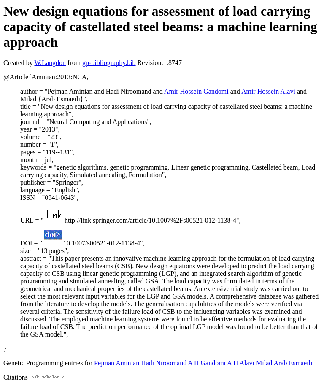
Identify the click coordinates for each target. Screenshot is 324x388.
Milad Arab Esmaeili (284, 362)
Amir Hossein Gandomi (196, 91)
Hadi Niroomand (163, 362)
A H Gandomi (207, 362)
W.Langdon (50, 62)
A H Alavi (240, 362)
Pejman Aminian (116, 362)
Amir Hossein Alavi (268, 91)
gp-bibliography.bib (109, 62)
